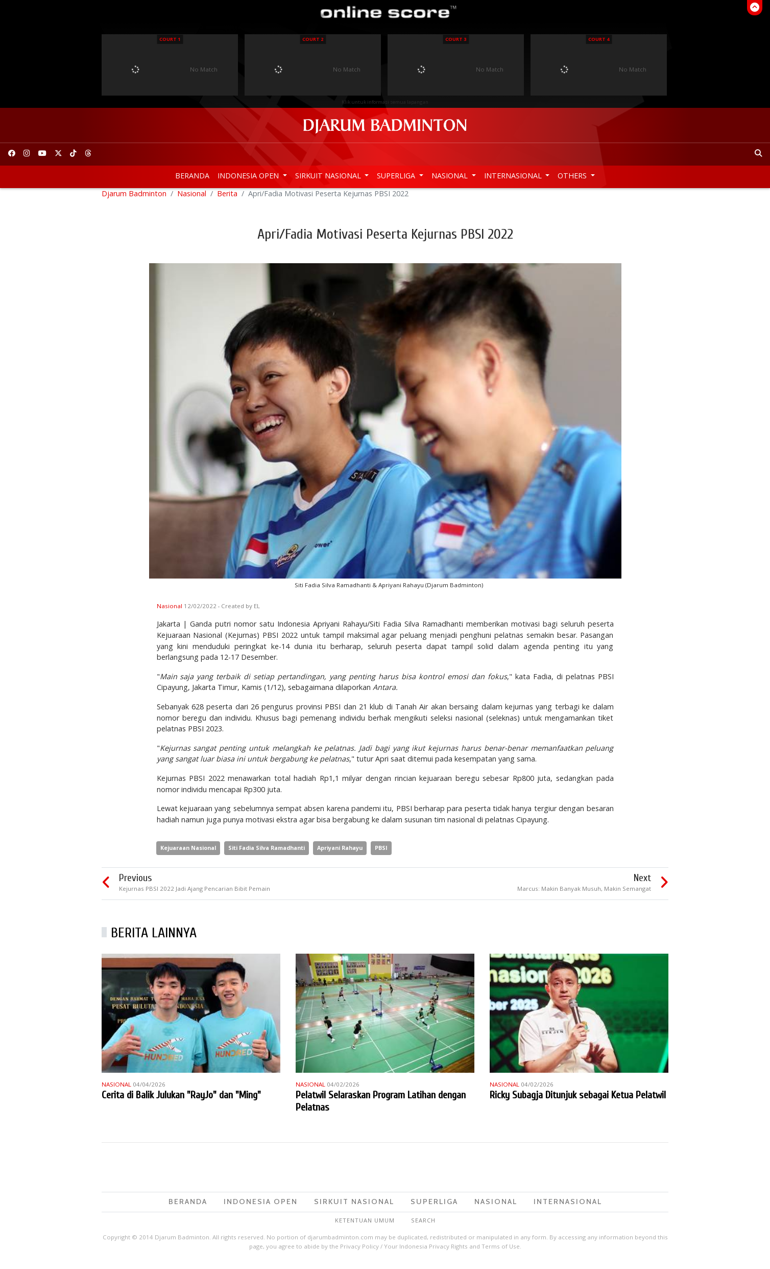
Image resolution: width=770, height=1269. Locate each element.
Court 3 (455, 39)
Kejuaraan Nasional (188, 854)
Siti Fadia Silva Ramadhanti (266, 854)
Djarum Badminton (134, 199)
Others (573, 175)
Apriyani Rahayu (340, 854)
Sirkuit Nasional (329, 175)
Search (423, 1226)
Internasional (514, 175)
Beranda (192, 175)
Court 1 (169, 39)
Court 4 (598, 39)
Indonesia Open (249, 175)
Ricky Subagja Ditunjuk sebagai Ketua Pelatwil (578, 1101)
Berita (227, 199)
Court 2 (312, 39)
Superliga (397, 175)
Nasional (450, 175)
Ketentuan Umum (365, 1226)
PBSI (381, 854)
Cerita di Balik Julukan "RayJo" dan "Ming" (181, 1101)
